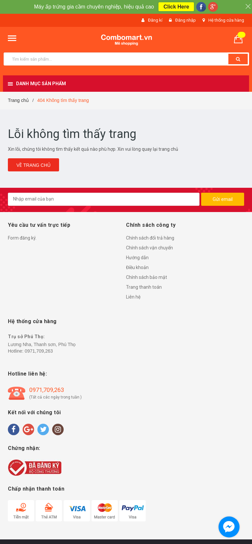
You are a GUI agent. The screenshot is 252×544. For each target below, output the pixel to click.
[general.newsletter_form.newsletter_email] (104, 199)
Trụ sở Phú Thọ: (26, 336)
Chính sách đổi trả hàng (150, 238)
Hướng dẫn (137, 257)
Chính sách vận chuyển (149, 247)
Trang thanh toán (144, 287)
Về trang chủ (33, 165)
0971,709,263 (39, 351)
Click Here (176, 7)
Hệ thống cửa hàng (226, 20)
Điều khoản (137, 267)
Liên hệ (133, 297)
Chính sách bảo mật (146, 277)
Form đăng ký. (22, 238)
